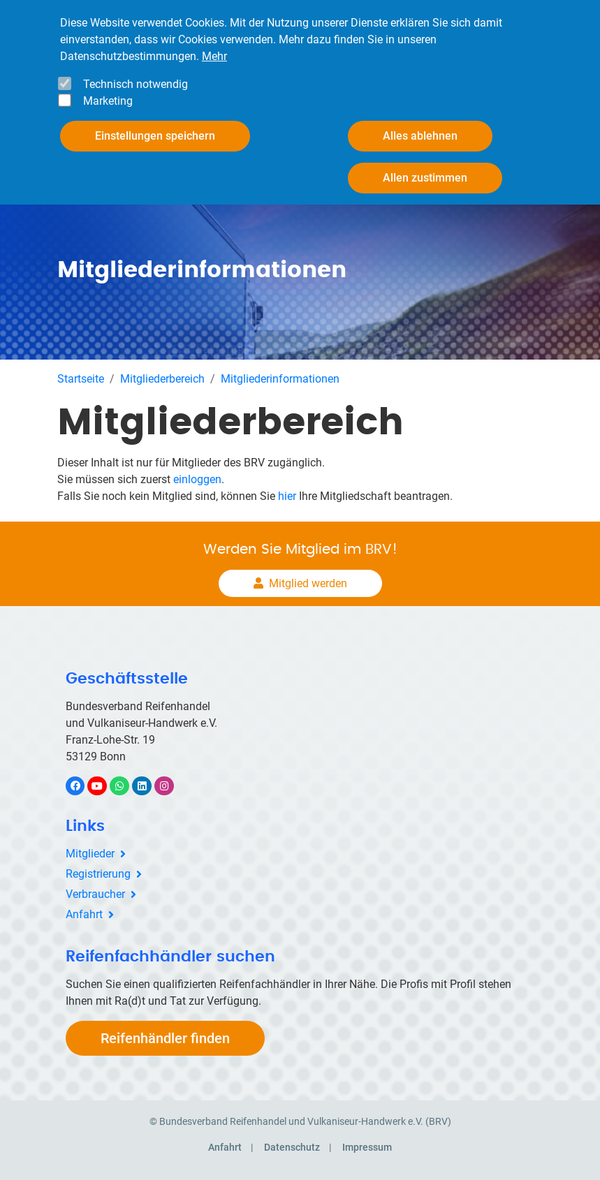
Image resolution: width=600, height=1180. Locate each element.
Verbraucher (95, 894)
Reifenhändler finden (165, 1038)
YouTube (105, 786)
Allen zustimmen (425, 177)
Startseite (80, 378)
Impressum (367, 1147)
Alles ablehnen (420, 135)
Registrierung (98, 873)
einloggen (197, 479)
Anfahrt (84, 914)
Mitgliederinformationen (280, 378)
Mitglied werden (308, 583)
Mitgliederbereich (162, 378)
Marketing (108, 100)
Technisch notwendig (135, 83)
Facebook (82, 786)
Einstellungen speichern (155, 135)
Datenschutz (292, 1147)
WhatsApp (126, 786)
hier (287, 496)
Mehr (214, 55)
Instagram (171, 786)
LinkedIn (149, 786)
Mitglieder (90, 853)
